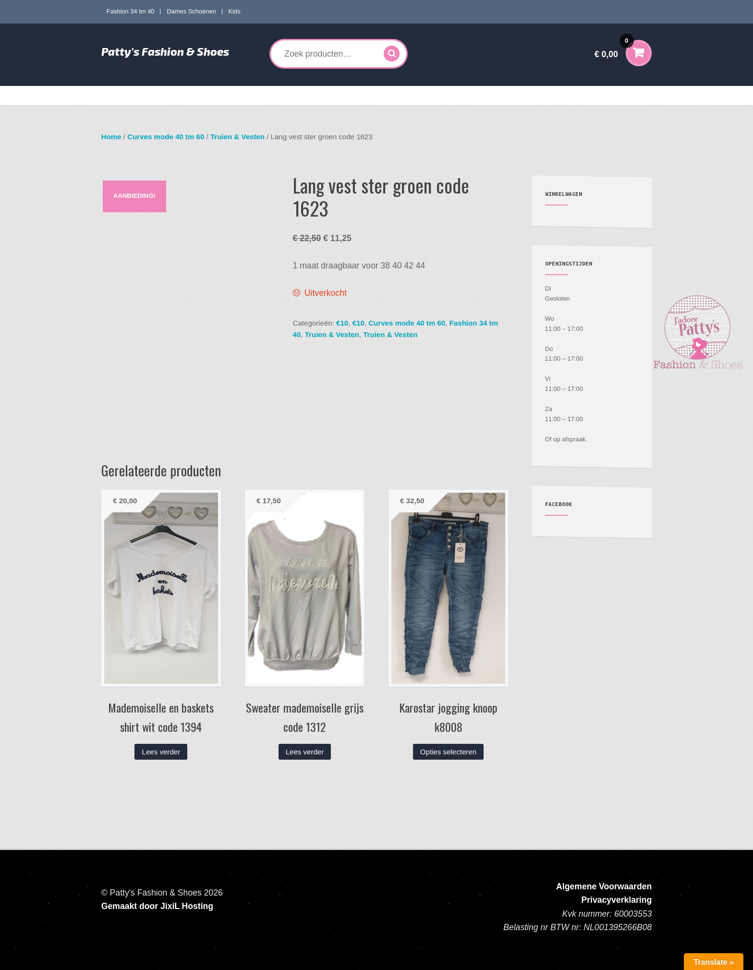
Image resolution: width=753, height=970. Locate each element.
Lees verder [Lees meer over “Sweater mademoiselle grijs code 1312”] (305, 752)
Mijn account (476, 95)
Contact (607, 95)
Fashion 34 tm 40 (131, 11)
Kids (235, 11)
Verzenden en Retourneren (545, 95)
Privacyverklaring (617, 900)
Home (117, 95)
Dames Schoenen (191, 11)
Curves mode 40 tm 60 (242, 95)
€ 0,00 (614, 48)
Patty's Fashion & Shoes (165, 51)
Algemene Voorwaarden (604, 886)
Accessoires (419, 95)
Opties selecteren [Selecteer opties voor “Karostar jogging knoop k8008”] (448, 752)
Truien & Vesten (237, 137)
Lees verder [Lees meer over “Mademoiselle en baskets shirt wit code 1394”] (161, 752)
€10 (342, 323)
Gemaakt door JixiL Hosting (157, 906)
